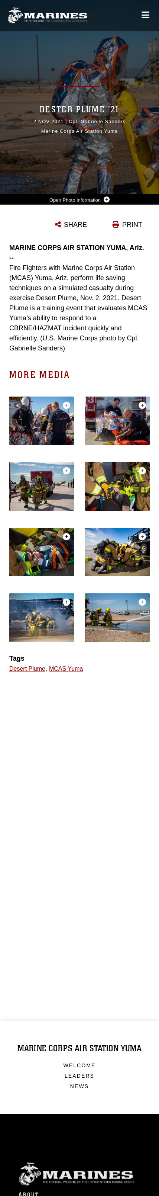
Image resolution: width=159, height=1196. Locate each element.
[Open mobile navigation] (145, 15)
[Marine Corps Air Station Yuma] (47, 15)
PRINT (132, 224)
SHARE (75, 224)
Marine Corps (79, 1183)
